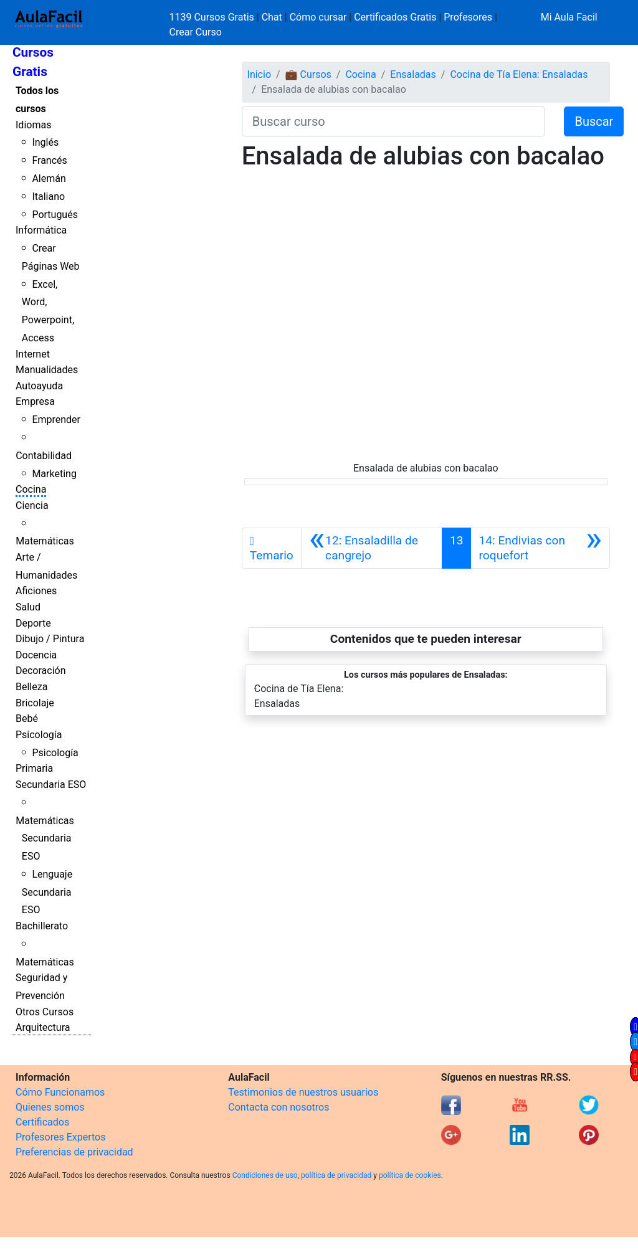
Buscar (593, 121)
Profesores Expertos (60, 1137)
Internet (33, 354)
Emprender (56, 419)
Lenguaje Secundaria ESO (47, 892)
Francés (49, 160)
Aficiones (36, 591)
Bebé (27, 718)
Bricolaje (35, 703)
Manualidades (47, 370)
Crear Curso (195, 32)
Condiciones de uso (265, 1175)
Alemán (48, 178)
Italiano (48, 196)
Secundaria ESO (51, 784)
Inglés (45, 142)
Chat (272, 17)
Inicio (259, 74)
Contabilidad (44, 456)
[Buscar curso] (394, 121)
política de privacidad (336, 1175)
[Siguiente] (539, 548)
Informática (41, 230)
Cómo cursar (318, 17)
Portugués (55, 215)
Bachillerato (42, 926)
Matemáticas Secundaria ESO (45, 839)
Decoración (41, 670)
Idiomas (33, 125)
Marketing (54, 474)
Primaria (34, 768)
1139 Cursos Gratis (213, 17)
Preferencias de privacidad (74, 1152)
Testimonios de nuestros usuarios (303, 1092)
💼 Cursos (308, 74)
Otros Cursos (45, 1012)
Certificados (42, 1122)
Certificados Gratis (395, 17)
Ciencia (32, 505)
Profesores (468, 17)
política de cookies (410, 1175)
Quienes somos (50, 1107)
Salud (28, 607)
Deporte (33, 623)
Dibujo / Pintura (50, 639)
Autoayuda (39, 386)
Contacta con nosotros (278, 1107)
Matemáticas (45, 541)
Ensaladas (413, 74)
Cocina (31, 489)
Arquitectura (43, 1027)
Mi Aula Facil (569, 17)
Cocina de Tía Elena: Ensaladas (519, 74)
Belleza (31, 687)
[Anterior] (371, 548)
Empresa (35, 401)
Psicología (39, 735)
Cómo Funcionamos (60, 1092)
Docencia (36, 655)
